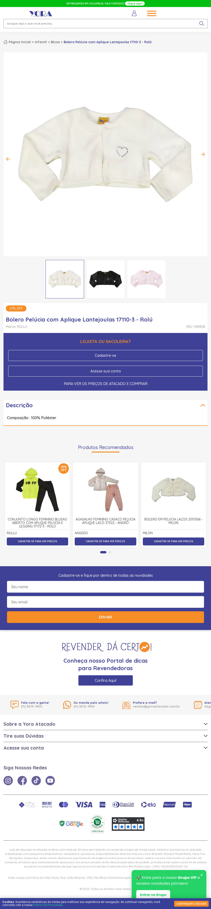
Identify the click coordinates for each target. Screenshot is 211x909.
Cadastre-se (105, 355)
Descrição (19, 405)
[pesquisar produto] (201, 23)
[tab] (103, 552)
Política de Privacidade (48, 905)
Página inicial (20, 42)
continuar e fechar (191, 903)
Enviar (105, 617)
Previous (8, 159)
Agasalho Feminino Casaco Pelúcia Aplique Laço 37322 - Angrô (105, 521)
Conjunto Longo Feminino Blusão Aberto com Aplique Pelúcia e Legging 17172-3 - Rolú (37, 523)
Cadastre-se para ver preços (37, 541)
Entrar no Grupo (153, 895)
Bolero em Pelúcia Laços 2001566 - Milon (173, 521)
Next (202, 154)
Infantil (41, 42)
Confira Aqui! (105, 680)
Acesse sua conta (105, 371)
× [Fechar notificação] (201, 875)
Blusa (55, 42)
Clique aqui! (134, 3)
